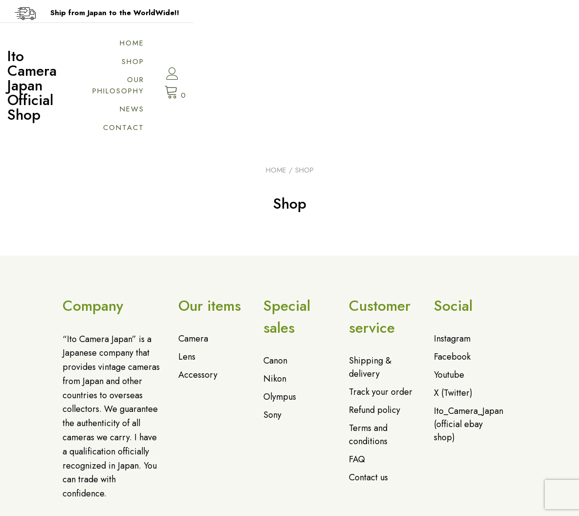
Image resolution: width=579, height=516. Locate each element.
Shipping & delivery (370, 308)
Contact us (368, 418)
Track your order (380, 332)
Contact (436, 65)
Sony (272, 355)
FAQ (357, 400)
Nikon (274, 319)
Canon (275, 301)
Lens (186, 297)
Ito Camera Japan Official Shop (143, 55)
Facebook (452, 297)
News (444, 46)
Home (264, 46)
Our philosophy (376, 46)
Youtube (449, 315)
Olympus (279, 337)
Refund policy (374, 350)
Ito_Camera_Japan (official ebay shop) (468, 365)
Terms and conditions (368, 375)
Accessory (197, 315)
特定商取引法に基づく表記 (361, 504)
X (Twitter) (453, 333)
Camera (193, 279)
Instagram (452, 279)
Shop (308, 46)
